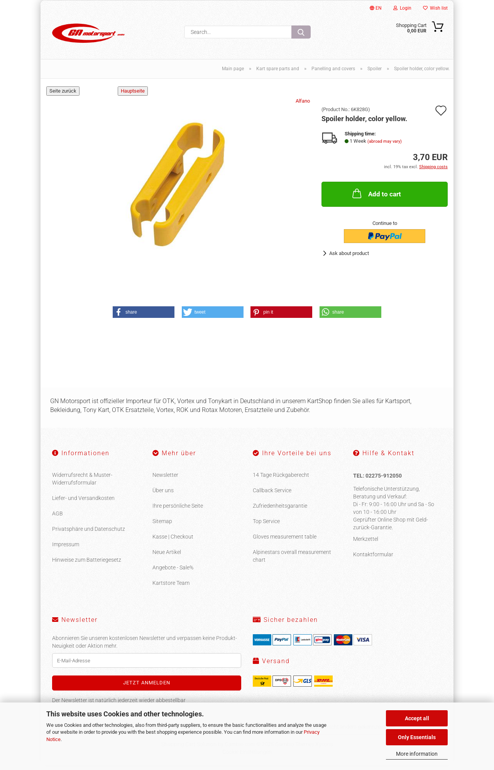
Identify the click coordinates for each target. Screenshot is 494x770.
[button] (143, 317)
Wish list (435, 8)
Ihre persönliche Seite (177, 510)
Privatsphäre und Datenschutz (88, 533)
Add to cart (376, 198)
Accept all (417, 718)
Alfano (303, 105)
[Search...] (301, 32)
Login (402, 8)
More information (417, 754)
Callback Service (272, 495)
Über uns (163, 495)
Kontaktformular (373, 559)
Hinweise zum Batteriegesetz (86, 564)
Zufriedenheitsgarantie (280, 510)
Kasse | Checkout (172, 541)
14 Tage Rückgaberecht (281, 479)
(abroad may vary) (384, 145)
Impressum (65, 549)
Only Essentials (417, 737)
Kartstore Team (170, 587)
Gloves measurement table (284, 541)
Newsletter (165, 479)
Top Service (266, 526)
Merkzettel (365, 543)
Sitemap (162, 526)
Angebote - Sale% (172, 572)
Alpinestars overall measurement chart (292, 560)
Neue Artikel (166, 557)
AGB (57, 518)
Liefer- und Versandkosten (83, 503)
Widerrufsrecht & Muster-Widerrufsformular (82, 483)
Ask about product (349, 257)
